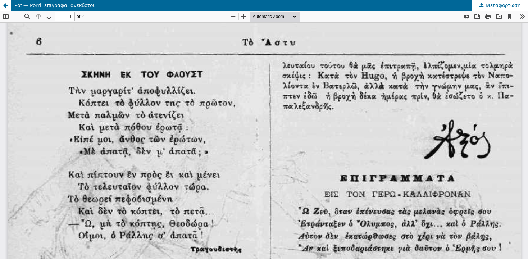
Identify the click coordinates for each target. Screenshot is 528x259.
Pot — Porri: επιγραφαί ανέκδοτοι (54, 5)
